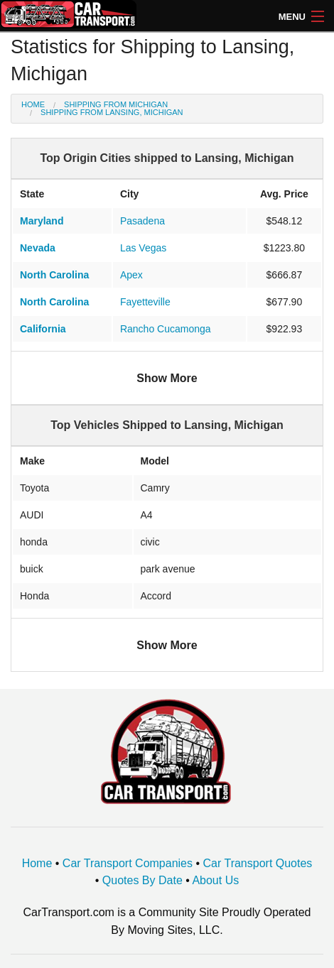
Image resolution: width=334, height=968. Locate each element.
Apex (131, 275)
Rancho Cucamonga (165, 329)
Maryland (41, 221)
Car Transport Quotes (258, 863)
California (43, 329)
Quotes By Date (142, 880)
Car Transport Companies (128, 863)
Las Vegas (143, 248)
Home (33, 104)
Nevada (37, 248)
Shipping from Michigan (116, 104)
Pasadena (142, 221)
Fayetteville (145, 302)
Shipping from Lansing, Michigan (112, 112)
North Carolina (54, 275)
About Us (215, 880)
